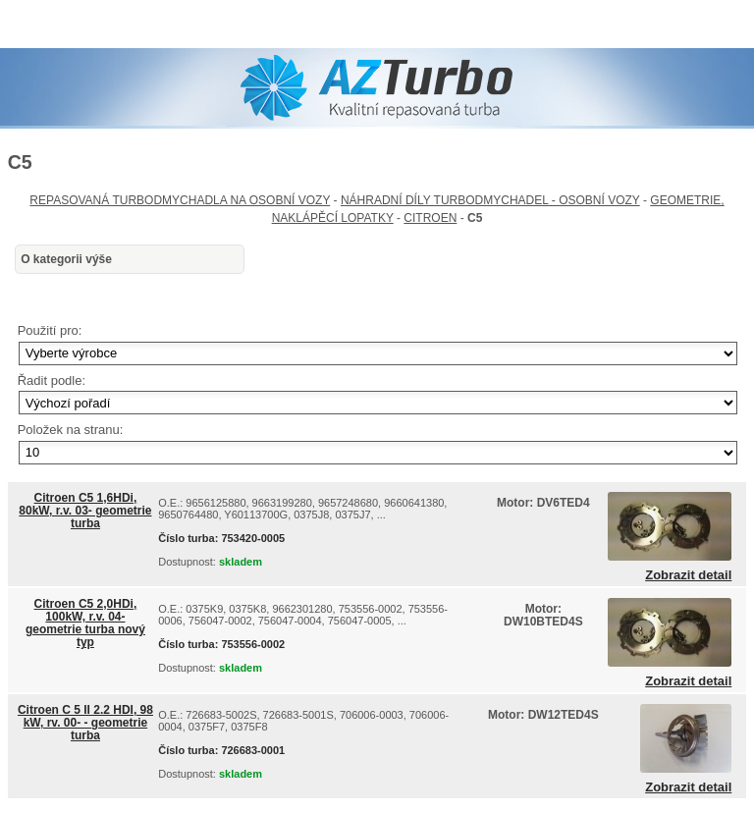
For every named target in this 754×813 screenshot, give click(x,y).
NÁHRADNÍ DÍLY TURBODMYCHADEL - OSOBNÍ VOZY (490, 200)
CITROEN (430, 218)
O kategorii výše (66, 259)
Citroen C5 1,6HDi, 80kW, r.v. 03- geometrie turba (85, 510)
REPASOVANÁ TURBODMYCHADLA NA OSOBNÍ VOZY (179, 200)
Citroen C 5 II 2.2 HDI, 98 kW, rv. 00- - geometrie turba (85, 722)
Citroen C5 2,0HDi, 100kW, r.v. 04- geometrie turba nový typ (85, 623)
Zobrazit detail (688, 575)
